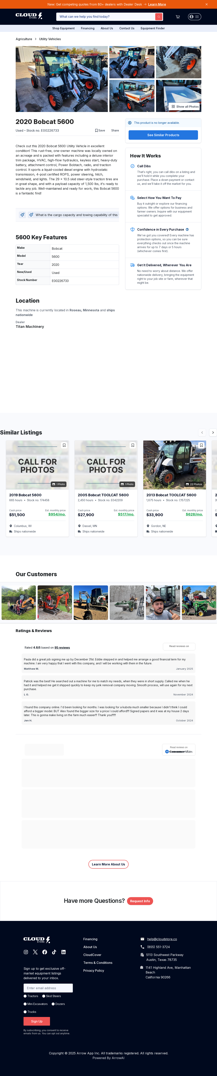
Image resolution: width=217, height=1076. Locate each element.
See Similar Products (163, 135)
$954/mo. (57, 514)
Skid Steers (53, 996)
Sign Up (37, 1021)
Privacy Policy (93, 970)
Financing (87, 28)
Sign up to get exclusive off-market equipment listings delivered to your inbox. (44, 973)
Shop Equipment (63, 28)
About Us (107, 28)
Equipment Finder (153, 28)
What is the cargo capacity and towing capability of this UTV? (78, 215)
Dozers (60, 1004)
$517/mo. (126, 514)
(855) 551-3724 (158, 947)
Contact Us (126, 28)
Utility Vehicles (50, 39)
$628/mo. (194, 514)
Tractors (32, 996)
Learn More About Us (108, 864)
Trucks (31, 1011)
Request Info (140, 901)
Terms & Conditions (97, 963)
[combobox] (109, 17)
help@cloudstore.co (162, 939)
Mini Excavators (37, 1004)
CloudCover (92, 955)
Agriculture (24, 39)
